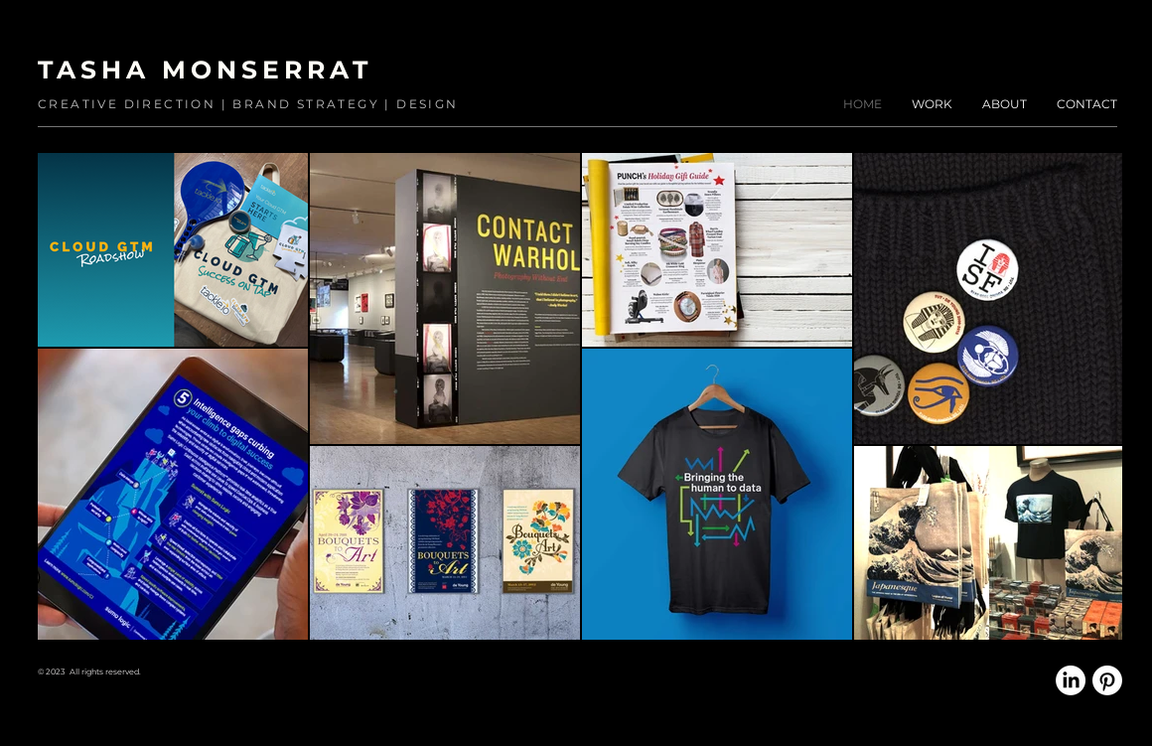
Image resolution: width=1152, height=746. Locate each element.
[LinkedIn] (1070, 680)
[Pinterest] (1107, 680)
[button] (932, 103)
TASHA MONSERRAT (205, 69)
